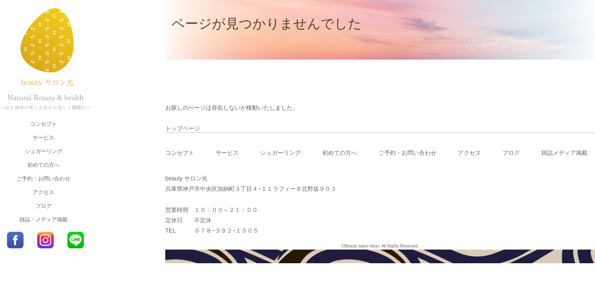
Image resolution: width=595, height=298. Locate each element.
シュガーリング (43, 151)
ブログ (44, 206)
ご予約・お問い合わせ (43, 178)
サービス (43, 138)
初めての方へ (43, 165)
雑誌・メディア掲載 (43, 219)
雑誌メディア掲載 (564, 152)
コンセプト (43, 124)
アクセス (43, 192)
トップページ (182, 128)
